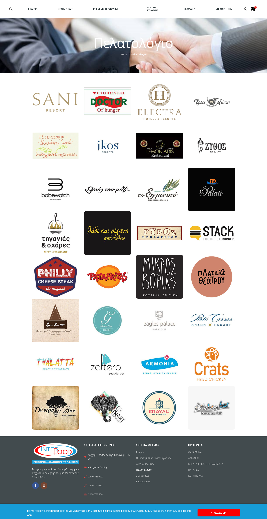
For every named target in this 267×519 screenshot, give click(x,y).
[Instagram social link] (44, 485)
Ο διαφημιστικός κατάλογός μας (153, 458)
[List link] (107, 457)
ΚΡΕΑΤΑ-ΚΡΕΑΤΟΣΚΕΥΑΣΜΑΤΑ (205, 464)
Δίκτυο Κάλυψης (145, 464)
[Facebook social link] (35, 485)
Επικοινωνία (143, 481)
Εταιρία (140, 452)
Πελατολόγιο (144, 469)
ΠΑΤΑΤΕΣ (193, 469)
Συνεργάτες (142, 475)
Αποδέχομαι (219, 512)
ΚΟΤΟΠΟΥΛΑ (195, 475)
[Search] (10, 9)
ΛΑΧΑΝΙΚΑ (194, 458)
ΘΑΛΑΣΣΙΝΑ (195, 452)
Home (124, 54)
